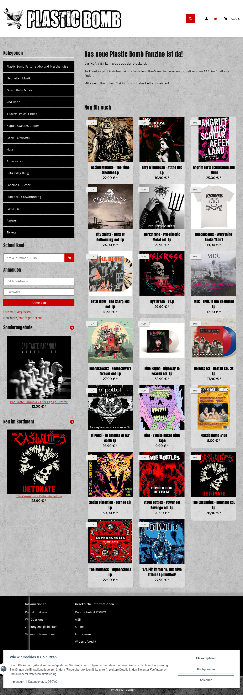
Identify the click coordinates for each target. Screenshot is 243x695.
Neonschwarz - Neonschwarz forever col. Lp (110, 371)
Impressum (83, 634)
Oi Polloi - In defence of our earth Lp (110, 438)
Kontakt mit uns (36, 612)
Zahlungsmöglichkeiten (41, 627)
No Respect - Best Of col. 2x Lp (213, 371)
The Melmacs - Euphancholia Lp (110, 572)
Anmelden (39, 303)
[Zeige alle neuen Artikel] (72, 421)
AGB (78, 619)
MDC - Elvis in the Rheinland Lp (214, 304)
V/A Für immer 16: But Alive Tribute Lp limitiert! (161, 572)
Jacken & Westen (18, 137)
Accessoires (15, 161)
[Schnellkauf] (34, 257)
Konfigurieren (205, 669)
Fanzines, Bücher (19, 185)
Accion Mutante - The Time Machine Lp (110, 170)
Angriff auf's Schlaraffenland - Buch (214, 170)
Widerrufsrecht (85, 641)
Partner (12, 220)
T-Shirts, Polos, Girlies (22, 114)
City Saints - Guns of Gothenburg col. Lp (110, 237)
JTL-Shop (129, 689)
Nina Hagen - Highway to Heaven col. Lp (162, 371)
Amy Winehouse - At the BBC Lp (162, 170)
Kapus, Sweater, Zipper (23, 126)
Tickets (11, 232)
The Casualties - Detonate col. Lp (213, 505)
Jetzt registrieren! (30, 318)
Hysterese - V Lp (162, 301)
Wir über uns (34, 619)
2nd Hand (13, 102)
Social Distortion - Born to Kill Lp (110, 505)
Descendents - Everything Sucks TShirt (213, 237)
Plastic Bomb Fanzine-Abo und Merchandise (37, 66)
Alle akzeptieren (205, 658)
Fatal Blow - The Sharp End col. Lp (110, 304)
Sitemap (80, 627)
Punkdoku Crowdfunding (24, 197)
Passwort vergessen (17, 312)
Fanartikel (13, 209)
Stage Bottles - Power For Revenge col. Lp (162, 505)
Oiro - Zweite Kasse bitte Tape (162, 438)
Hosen (11, 149)
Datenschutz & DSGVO (90, 612)
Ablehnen (205, 680)
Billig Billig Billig (18, 173)
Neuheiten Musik (19, 78)
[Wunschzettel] (216, 18)
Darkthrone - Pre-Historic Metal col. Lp (162, 237)
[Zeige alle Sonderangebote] (72, 327)
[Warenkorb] (232, 18)
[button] (206, 18)
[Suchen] (160, 18)
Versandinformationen (41, 634)
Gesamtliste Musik (19, 90)
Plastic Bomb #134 (214, 435)
